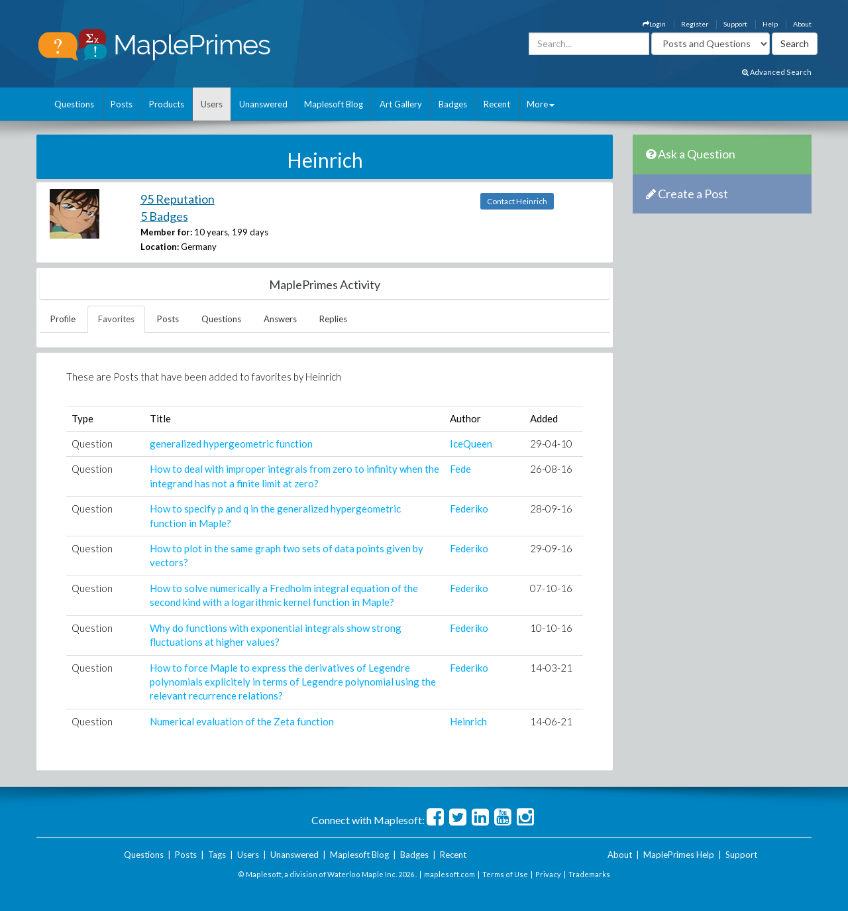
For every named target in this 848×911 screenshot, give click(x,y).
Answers (280, 319)
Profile (63, 319)
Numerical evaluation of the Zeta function (242, 721)
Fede (460, 469)
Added (544, 418)
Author (465, 418)
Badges (453, 104)
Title (160, 418)
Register (694, 24)
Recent (497, 104)
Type (82, 418)
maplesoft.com (449, 874)
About (802, 24)
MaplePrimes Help (678, 854)
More (541, 104)
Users (212, 104)
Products (166, 104)
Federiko (469, 509)
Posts (121, 104)
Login (654, 24)
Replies (333, 319)
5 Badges (164, 216)
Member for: (166, 232)
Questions (74, 104)
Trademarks (589, 874)
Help (770, 24)
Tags (217, 854)
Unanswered (263, 104)
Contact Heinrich (517, 201)
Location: (159, 246)
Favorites (116, 319)
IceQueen (471, 444)
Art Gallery (401, 104)
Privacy (548, 874)
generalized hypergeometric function (231, 444)
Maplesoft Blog (333, 104)
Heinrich (468, 721)
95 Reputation (177, 199)
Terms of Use (505, 874)
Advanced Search (777, 72)
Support (735, 24)
